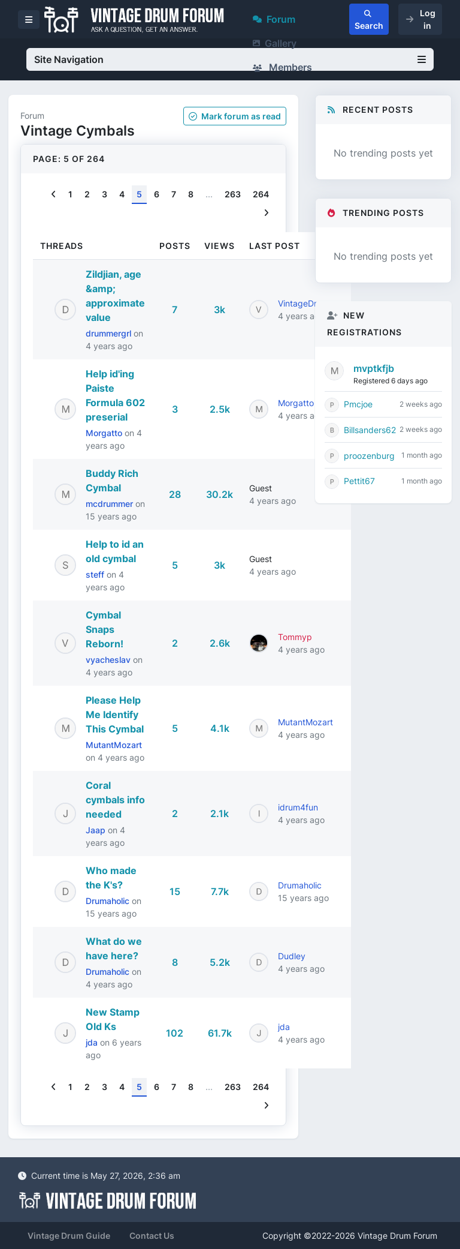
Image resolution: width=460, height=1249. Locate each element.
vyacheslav (109, 659)
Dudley (291, 956)
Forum (274, 19)
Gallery (274, 43)
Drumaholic (109, 901)
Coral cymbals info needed (115, 799)
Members (282, 67)
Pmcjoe (358, 404)
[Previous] (53, 194)
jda (93, 1042)
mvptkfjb (373, 368)
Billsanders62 (370, 430)
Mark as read (235, 116)
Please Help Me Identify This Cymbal (115, 714)
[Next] (266, 213)
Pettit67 (359, 481)
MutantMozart (114, 745)
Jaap (97, 830)
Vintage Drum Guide (69, 1235)
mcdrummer (110, 504)
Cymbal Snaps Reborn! (104, 629)
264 (261, 194)
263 (233, 194)
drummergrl (110, 333)
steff (96, 574)
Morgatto (105, 433)
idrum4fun (298, 807)
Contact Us (151, 1235)
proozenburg (369, 456)
